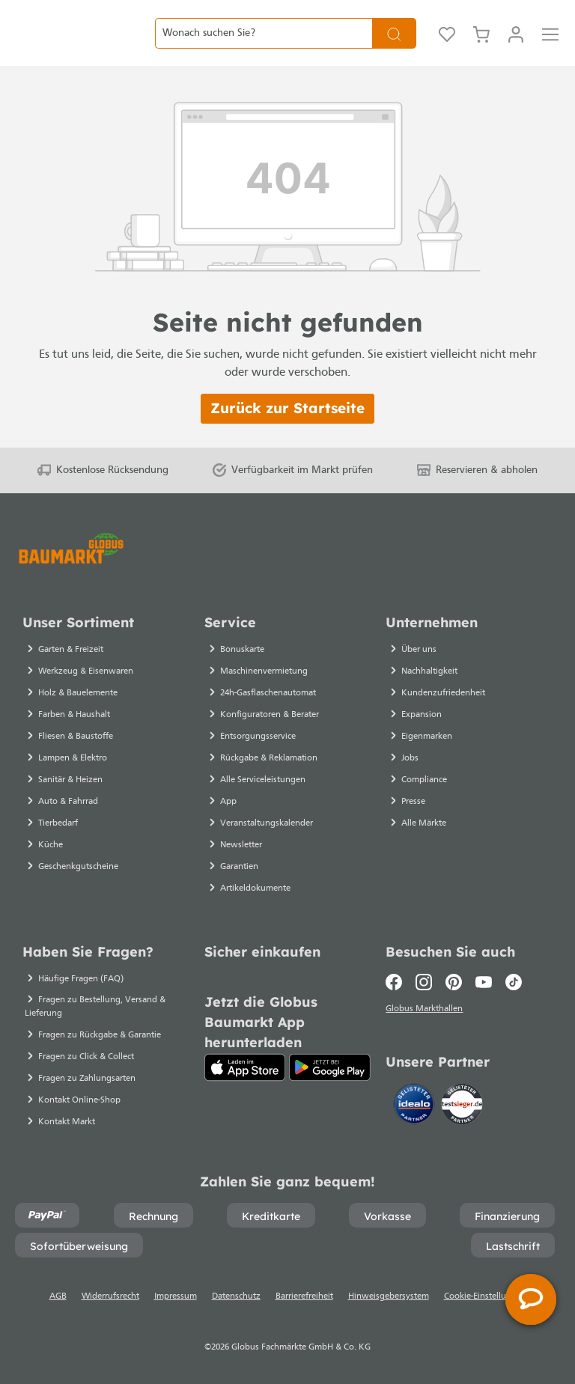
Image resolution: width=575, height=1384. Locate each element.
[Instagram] (424, 982)
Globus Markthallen (426, 1011)
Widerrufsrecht (110, 1296)
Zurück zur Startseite (287, 431)
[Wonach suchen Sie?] (263, 44)
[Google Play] (330, 1067)
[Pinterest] (454, 982)
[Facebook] (397, 982)
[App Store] (245, 1067)
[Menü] (550, 45)
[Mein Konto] (516, 45)
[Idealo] (415, 1107)
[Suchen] (394, 44)
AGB (58, 1296)
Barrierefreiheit (304, 1296)
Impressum (175, 1296)
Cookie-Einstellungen (485, 1296)
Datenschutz (236, 1296)
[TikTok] (514, 982)
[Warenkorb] (481, 45)
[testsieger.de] (461, 1107)
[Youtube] (484, 982)
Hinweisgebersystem (388, 1296)
